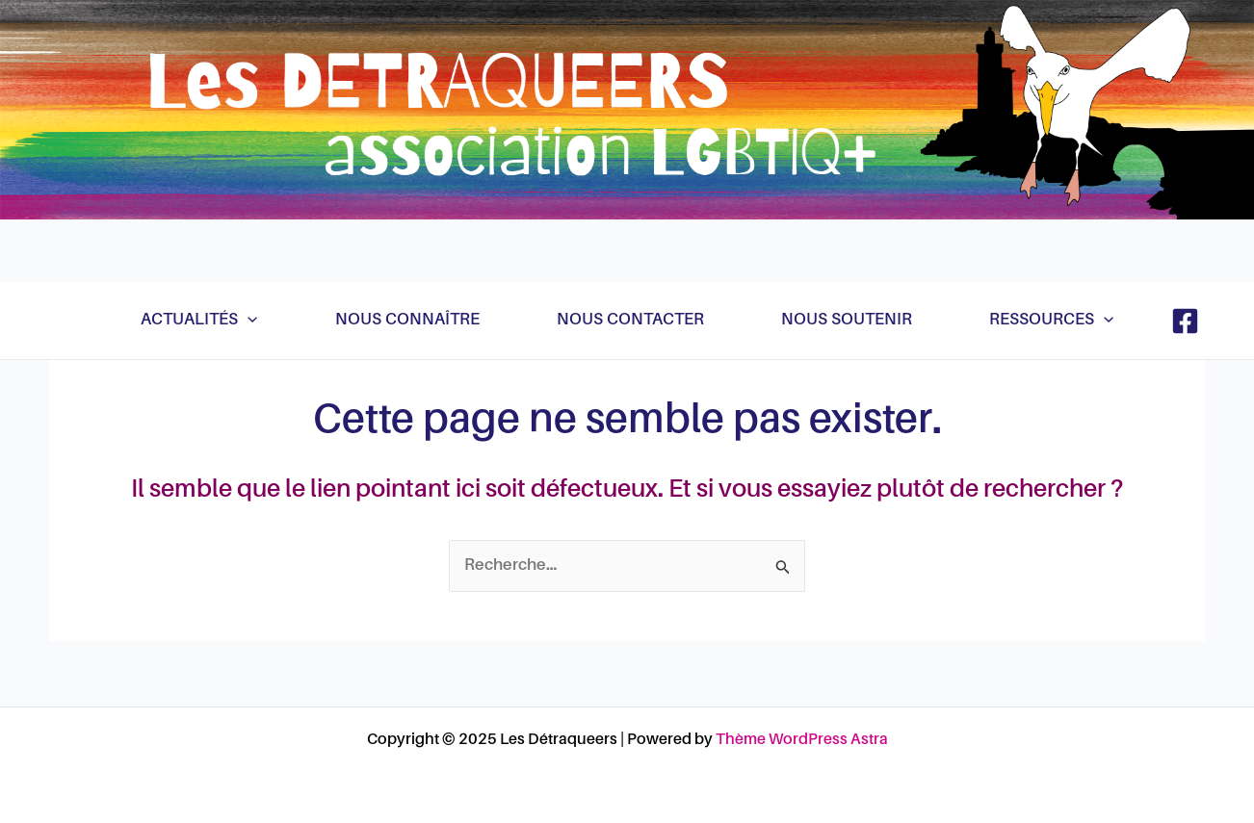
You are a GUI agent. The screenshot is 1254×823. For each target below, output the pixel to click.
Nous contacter (630, 320)
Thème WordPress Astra (802, 740)
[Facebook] (1185, 321)
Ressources (1051, 320)
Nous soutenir (846, 320)
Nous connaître (407, 320)
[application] (247, 320)
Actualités (199, 320)
